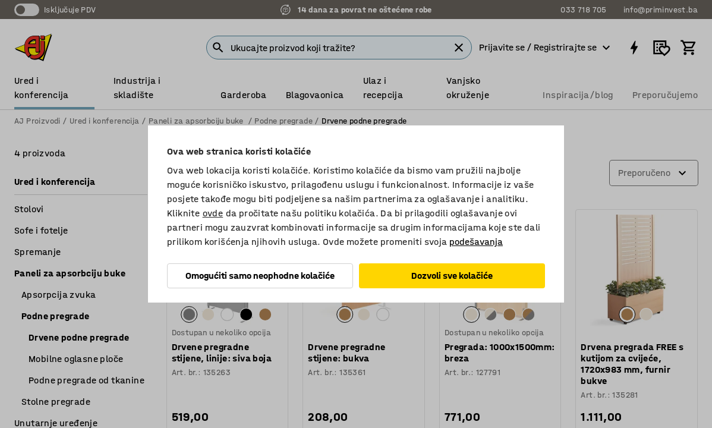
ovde (213, 213)
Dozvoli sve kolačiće (452, 275)
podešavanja (476, 241)
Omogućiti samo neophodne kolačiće (260, 275)
